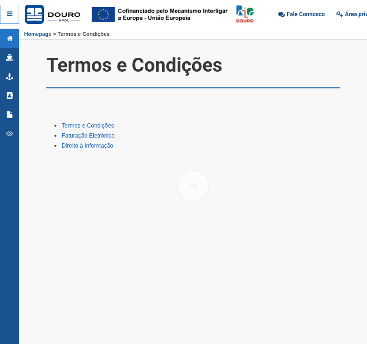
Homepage (37, 34)
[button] (301, 14)
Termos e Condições (88, 125)
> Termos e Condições (81, 34)
